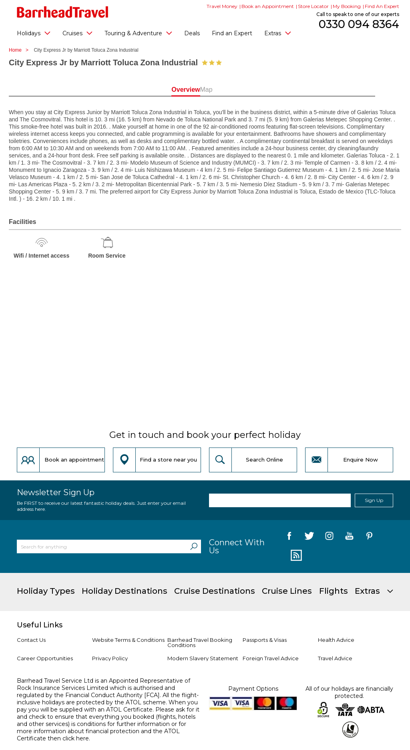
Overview (169, 89)
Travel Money (222, 6)
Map (240, 89)
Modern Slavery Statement (202, 658)
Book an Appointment (267, 6)
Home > (20, 50)
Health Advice (336, 640)
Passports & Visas (265, 640)
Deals (192, 33)
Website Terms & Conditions (128, 640)
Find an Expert (232, 33)
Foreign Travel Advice (271, 658)
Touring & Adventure (138, 33)
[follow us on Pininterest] (369, 537)
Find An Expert (382, 6)
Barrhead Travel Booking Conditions (199, 642)
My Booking (347, 6)
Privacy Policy (110, 658)
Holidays (33, 33)
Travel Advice (335, 658)
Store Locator (313, 6)
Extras (277, 33)
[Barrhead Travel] (63, 12)
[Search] (194, 546)
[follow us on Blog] (295, 555)
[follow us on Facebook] (289, 537)
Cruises (77, 33)
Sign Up (374, 500)
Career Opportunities (45, 658)
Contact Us (31, 640)
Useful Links (39, 625)
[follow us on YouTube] (349, 537)
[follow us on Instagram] (329, 537)
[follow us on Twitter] (309, 537)
